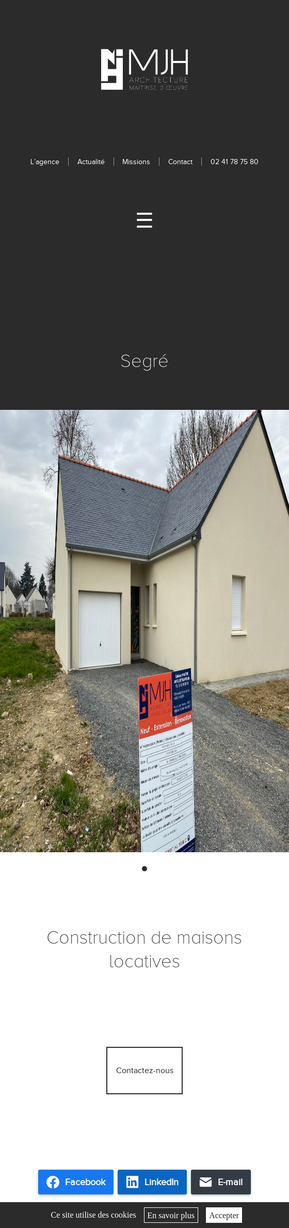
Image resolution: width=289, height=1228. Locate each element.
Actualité (91, 162)
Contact (180, 162)
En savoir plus (171, 1214)
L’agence (44, 162)
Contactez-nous (144, 1070)
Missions (136, 162)
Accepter (224, 1214)
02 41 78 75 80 (235, 162)
